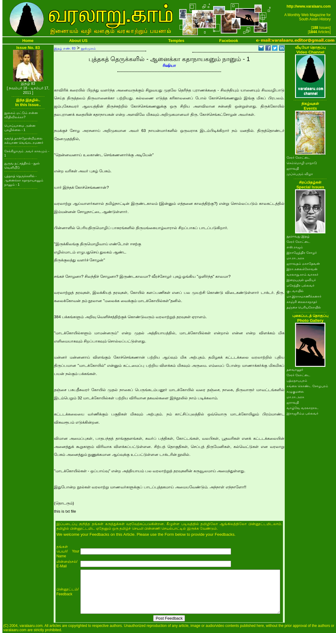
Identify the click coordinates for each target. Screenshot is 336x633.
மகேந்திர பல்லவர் (300, 285)
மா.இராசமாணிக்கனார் (304, 296)
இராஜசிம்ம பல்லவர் (302, 413)
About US (78, 40)
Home (28, 40)
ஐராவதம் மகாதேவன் (303, 263)
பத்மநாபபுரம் (297, 380)
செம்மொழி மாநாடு (302, 163)
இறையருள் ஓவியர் (301, 280)
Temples (176, 40)
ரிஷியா (169, 65)
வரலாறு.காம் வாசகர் (302, 274)
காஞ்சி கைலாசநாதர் (302, 302)
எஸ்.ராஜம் (295, 247)
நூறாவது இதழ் (298, 236)
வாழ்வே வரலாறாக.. (303, 408)
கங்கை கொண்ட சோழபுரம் (307, 386)
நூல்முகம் (88, 48)
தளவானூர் (295, 369)
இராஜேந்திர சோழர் (302, 252)
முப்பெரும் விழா (300, 174)
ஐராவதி (293, 168)
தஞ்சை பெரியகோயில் (304, 307)
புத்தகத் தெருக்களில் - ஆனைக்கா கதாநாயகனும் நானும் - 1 (23, 180)
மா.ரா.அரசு (295, 258)
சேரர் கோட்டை (298, 157)
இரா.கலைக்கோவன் (302, 269)
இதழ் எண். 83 (65, 48)
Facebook (228, 40)
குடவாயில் (295, 291)
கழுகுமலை (295, 391)
